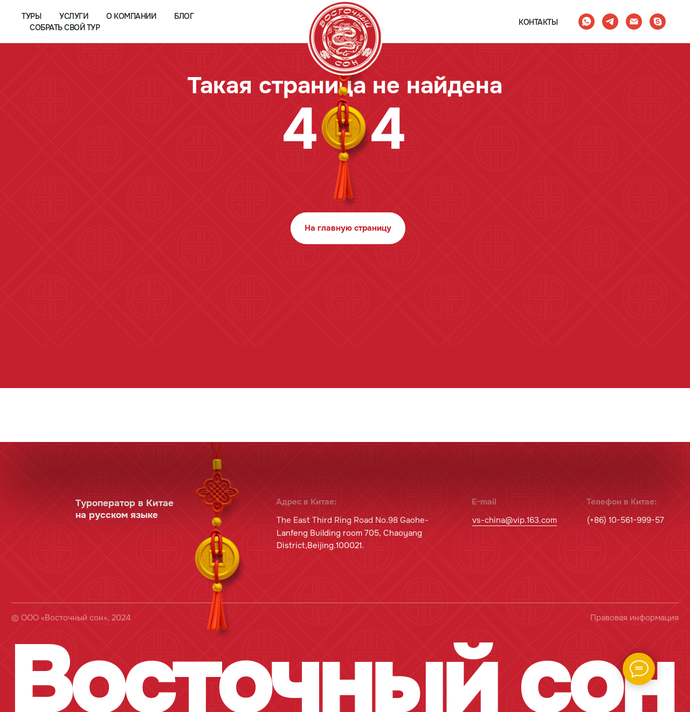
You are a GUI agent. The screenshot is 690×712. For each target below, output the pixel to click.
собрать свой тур (65, 27)
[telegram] (610, 21)
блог (184, 16)
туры (31, 16)
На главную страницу (348, 228)
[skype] (658, 21)
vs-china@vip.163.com (514, 520)
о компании (131, 16)
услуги (73, 16)
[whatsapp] (586, 21)
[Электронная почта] (634, 21)
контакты (538, 22)
